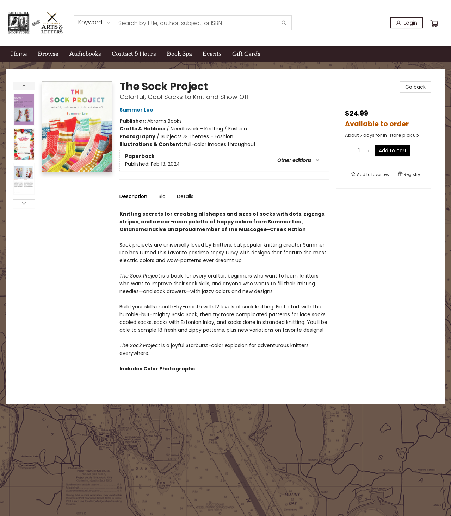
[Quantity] (359, 150)
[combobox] (94, 22)
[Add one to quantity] (368, 150)
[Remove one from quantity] (349, 150)
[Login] (406, 22)
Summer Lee (137, 109)
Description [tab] (133, 196)
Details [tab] (185, 196)
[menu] (225, 54)
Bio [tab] (162, 196)
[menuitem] (19, 54)
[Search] (284, 23)
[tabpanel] (224, 299)
